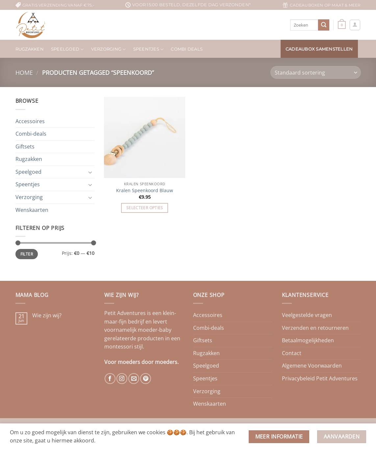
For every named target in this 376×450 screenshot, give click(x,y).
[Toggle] (90, 172)
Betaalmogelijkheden (308, 340)
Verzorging (108, 49)
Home (24, 72)
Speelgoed (67, 49)
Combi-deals (30, 133)
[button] (342, 24)
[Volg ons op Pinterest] (145, 378)
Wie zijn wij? (47, 315)
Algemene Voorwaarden (312, 365)
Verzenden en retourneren (315, 327)
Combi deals (187, 49)
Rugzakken (29, 49)
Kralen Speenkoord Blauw (144, 190)
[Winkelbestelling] (315, 72)
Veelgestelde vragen (307, 315)
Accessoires (30, 121)
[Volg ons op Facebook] (110, 378)
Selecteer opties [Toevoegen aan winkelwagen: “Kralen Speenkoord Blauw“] (144, 207)
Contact (291, 353)
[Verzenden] (323, 25)
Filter (26, 254)
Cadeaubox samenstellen (319, 49)
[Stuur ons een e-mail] (133, 378)
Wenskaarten (31, 210)
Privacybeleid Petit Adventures (320, 378)
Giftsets (25, 146)
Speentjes (148, 49)
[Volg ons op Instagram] (121, 378)
